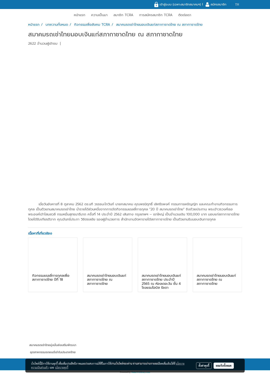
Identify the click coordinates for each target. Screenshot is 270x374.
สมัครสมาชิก (218, 4)
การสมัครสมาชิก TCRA (155, 15)
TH (234, 4)
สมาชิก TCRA (123, 15)
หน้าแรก (79, 15)
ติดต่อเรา (184, 15)
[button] (197, 15)
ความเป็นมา (99, 15)
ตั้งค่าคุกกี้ (204, 365)
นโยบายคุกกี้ (61, 367)
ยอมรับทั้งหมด (224, 365)
